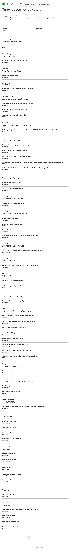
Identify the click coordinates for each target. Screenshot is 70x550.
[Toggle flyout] (65, 29)
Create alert (13, 20)
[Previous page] (25, 537)
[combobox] (36, 30)
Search (5, 28)
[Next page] (44, 537)
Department (39, 28)
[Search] (18, 30)
